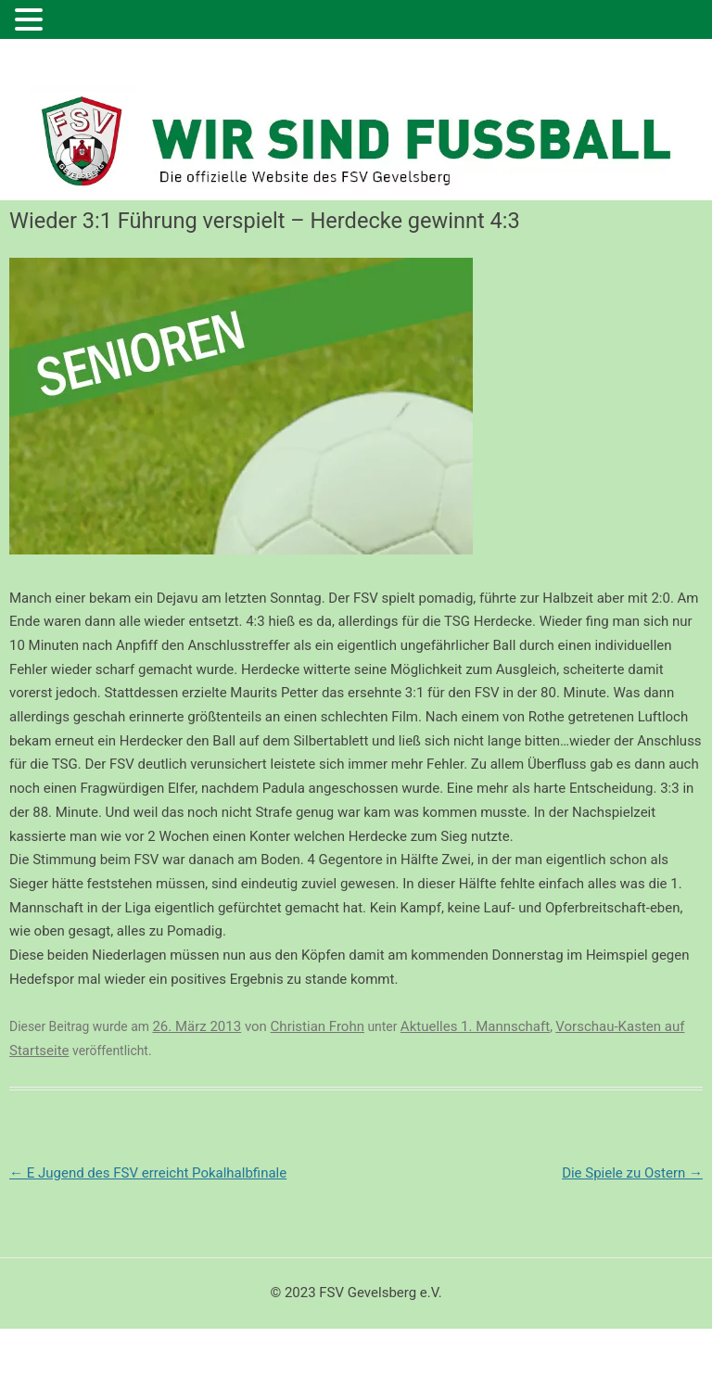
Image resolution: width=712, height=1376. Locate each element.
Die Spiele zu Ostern (632, 1173)
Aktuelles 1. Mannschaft (475, 1026)
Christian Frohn (317, 1026)
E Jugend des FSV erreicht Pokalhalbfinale (147, 1173)
